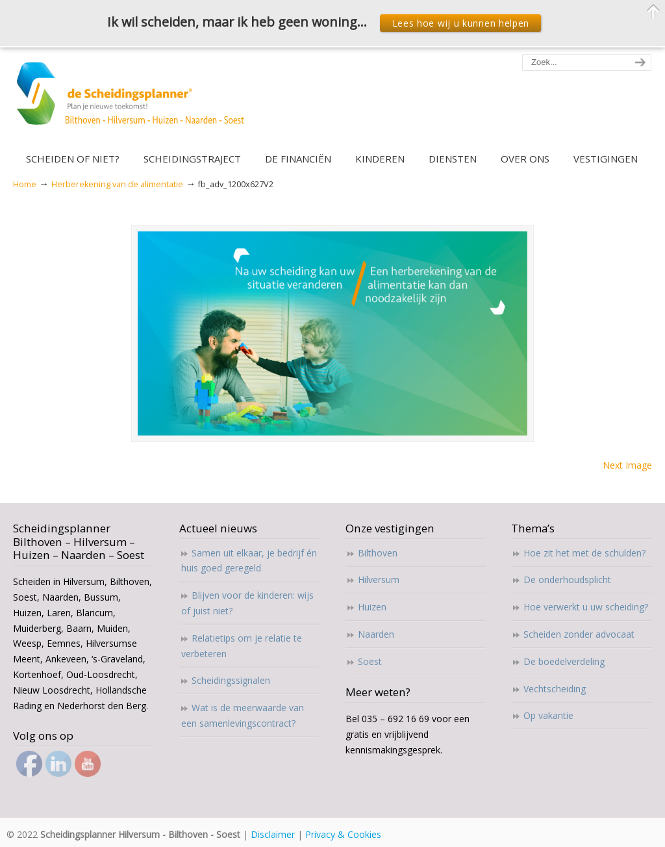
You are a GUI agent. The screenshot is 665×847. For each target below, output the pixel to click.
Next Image (627, 465)
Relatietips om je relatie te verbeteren (241, 646)
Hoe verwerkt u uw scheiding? (585, 607)
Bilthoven (377, 553)
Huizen (372, 607)
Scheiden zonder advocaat (578, 634)
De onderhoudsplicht (567, 579)
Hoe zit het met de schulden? (584, 553)
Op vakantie (548, 715)
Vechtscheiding (554, 689)
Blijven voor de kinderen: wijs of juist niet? (247, 603)
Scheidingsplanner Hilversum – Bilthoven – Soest (135, 101)
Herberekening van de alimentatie (117, 184)
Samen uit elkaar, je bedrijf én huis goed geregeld (249, 561)
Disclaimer (273, 834)
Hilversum (378, 579)
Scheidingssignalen (231, 680)
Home (24, 184)
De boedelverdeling (564, 661)
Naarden (376, 634)
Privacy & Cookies (343, 834)
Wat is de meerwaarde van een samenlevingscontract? (242, 715)
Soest (370, 661)
